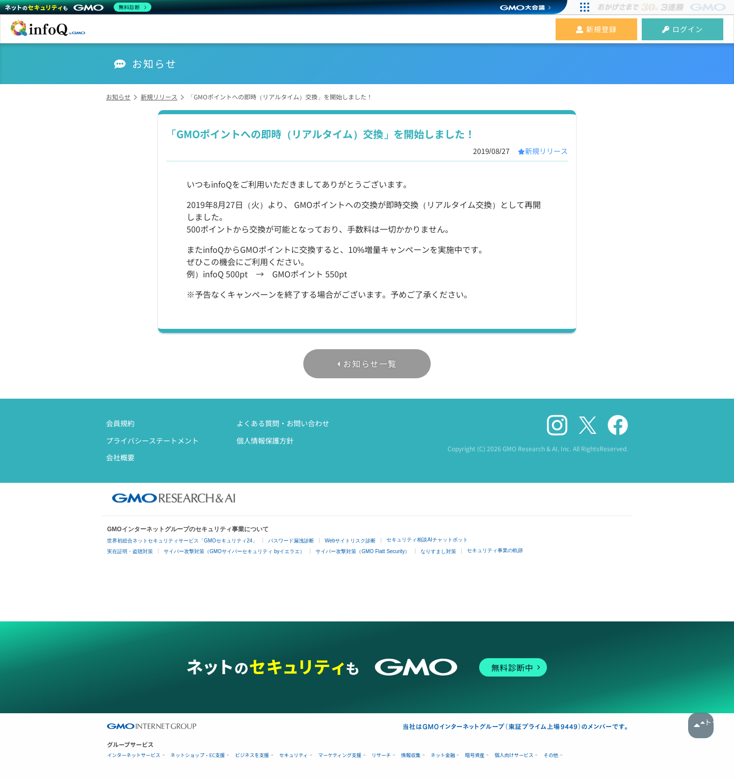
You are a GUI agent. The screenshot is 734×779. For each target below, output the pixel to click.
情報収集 (411, 755)
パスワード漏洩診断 (291, 540)
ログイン (682, 29)
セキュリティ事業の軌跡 (495, 550)
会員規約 (120, 423)
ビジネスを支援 (252, 755)
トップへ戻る (701, 725)
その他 (550, 755)
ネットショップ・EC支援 (198, 755)
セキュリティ (293, 755)
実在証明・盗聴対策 (130, 551)
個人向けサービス (513, 755)
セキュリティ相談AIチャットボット (426, 539)
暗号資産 (474, 755)
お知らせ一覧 (370, 363)
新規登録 (596, 29)
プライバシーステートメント (152, 440)
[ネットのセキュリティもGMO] (78, 7)
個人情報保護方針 (265, 440)
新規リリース (546, 151)
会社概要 (120, 457)
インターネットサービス (134, 755)
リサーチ (381, 755)
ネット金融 (443, 755)
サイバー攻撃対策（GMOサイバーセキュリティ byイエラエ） (234, 551)
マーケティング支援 (339, 755)
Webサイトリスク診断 (350, 540)
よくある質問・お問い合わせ (283, 423)
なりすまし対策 (438, 551)
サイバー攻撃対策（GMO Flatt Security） (363, 551)
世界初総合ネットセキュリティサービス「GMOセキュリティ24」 (182, 540)
